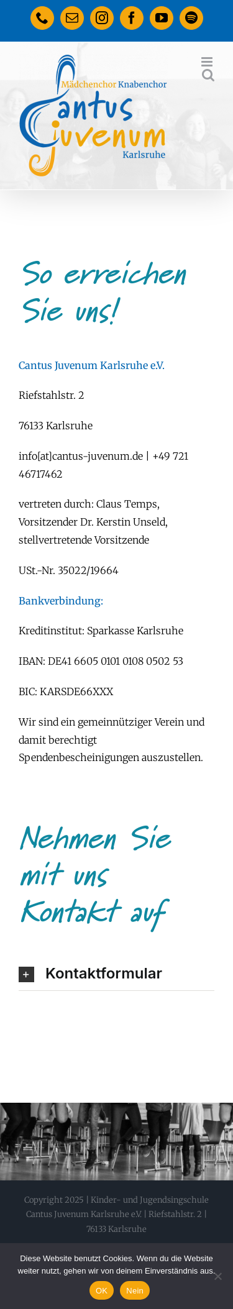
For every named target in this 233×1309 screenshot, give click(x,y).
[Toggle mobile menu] (207, 61)
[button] (116, 973)
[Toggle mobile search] (208, 74)
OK (101, 1290)
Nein (135, 1290)
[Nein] (217, 1276)
